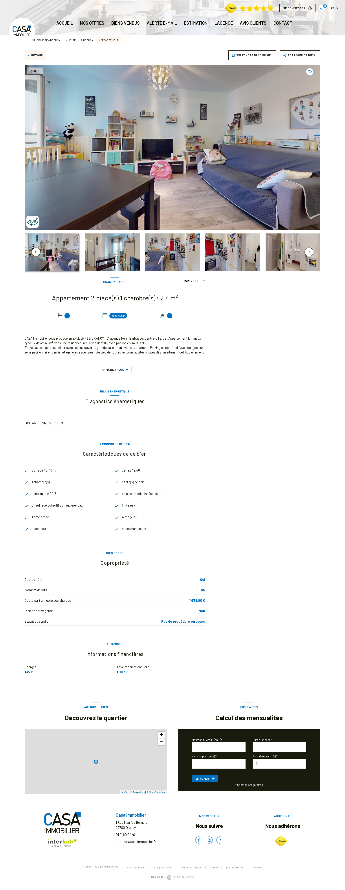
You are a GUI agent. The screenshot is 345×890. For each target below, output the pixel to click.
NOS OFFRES (92, 23)
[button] (309, 252)
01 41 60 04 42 (126, 836)
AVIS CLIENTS (253, 23)
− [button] (161, 743)
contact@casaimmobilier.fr (136, 843)
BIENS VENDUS (125, 23)
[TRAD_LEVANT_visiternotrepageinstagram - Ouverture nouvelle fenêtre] (209, 841)
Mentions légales (192, 868)
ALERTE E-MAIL (162, 23)
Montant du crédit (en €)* (207, 741)
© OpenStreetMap (156, 794)
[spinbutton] (279, 765)
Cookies (257, 869)
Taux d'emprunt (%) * (265, 758)
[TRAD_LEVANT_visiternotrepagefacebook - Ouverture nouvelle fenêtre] (198, 841)
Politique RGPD (235, 868)
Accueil (64, 23)
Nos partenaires (163, 868)
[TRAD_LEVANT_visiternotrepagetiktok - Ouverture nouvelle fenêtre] (219, 841)
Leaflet (124, 794)
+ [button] (161, 736)
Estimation (195, 23)
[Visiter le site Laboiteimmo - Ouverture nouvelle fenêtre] (180, 879)
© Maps (137, 794)
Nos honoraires (136, 868)
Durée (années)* (262, 741)
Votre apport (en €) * (204, 758)
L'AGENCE (224, 23)
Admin (214, 868)
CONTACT (282, 23)
